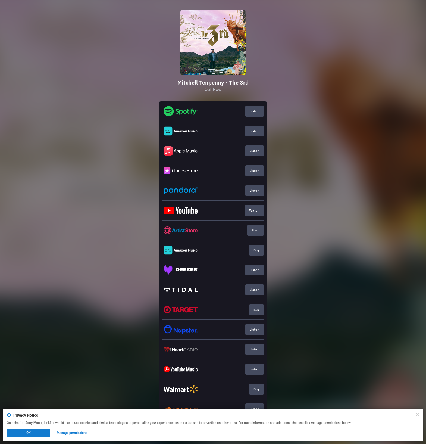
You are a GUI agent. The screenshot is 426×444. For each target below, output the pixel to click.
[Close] (417, 414)
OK (28, 433)
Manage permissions (72, 433)
